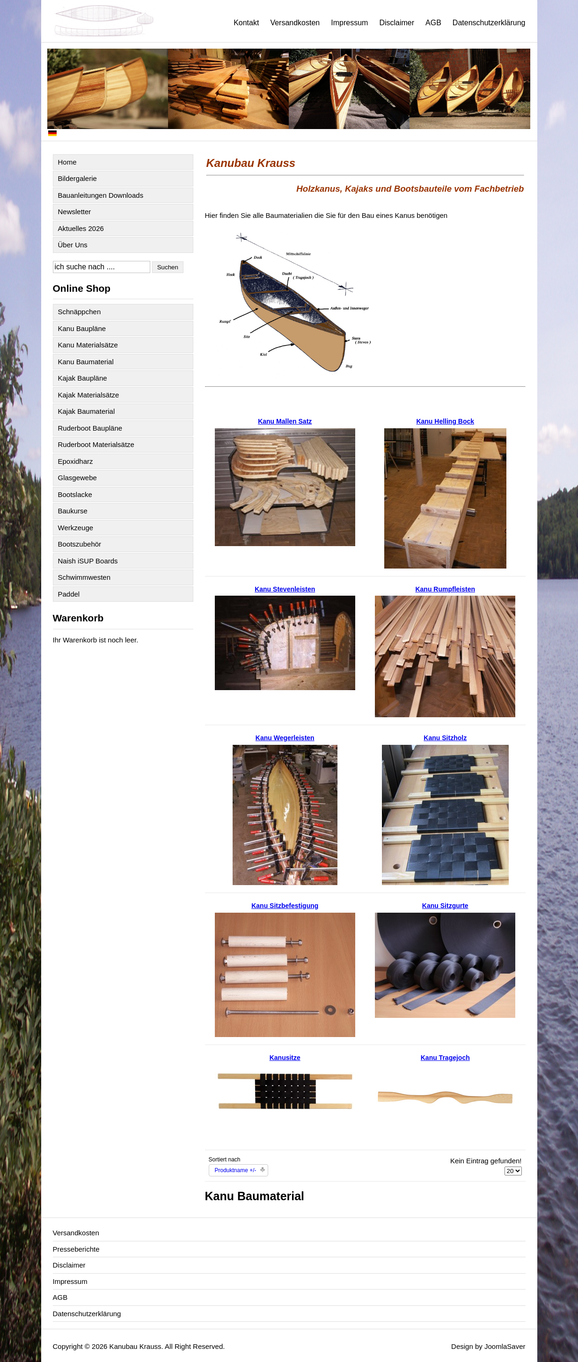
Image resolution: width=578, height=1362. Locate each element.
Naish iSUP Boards (88, 561)
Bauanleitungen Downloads (101, 195)
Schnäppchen (79, 312)
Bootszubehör (80, 544)
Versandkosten (295, 23)
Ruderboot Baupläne (90, 428)
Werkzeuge (76, 528)
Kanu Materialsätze (88, 345)
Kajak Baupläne (82, 378)
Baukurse (73, 511)
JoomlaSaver (505, 1346)
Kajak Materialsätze (88, 395)
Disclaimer (396, 23)
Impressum (349, 23)
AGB (433, 23)
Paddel (69, 594)
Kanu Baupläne (82, 328)
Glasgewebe (77, 478)
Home (67, 162)
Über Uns (73, 245)
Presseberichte (76, 1249)
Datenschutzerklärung (489, 23)
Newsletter (74, 212)
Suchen (167, 267)
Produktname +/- (235, 1170)
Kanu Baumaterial (86, 362)
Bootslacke (75, 494)
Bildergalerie (77, 178)
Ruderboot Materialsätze (96, 444)
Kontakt (246, 23)
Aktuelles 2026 (81, 228)
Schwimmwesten (84, 577)
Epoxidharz (75, 461)
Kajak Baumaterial (86, 411)
